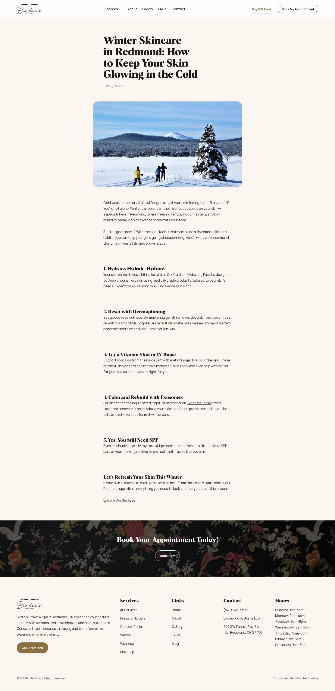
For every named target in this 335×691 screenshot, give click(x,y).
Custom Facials (132, 626)
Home (176, 610)
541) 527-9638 (236, 610)
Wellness (127, 643)
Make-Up (127, 651)
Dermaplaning (154, 317)
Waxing (125, 635)
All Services (129, 610)
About (132, 9)
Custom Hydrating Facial (192, 274)
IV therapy (211, 360)
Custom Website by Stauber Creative (296, 678)
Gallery (147, 9)
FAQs (162, 9)
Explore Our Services (119, 500)
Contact (178, 9)
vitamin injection (185, 360)
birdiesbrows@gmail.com (243, 618)
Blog (175, 643)
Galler (176, 626)
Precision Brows (132, 618)
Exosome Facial (199, 403)
